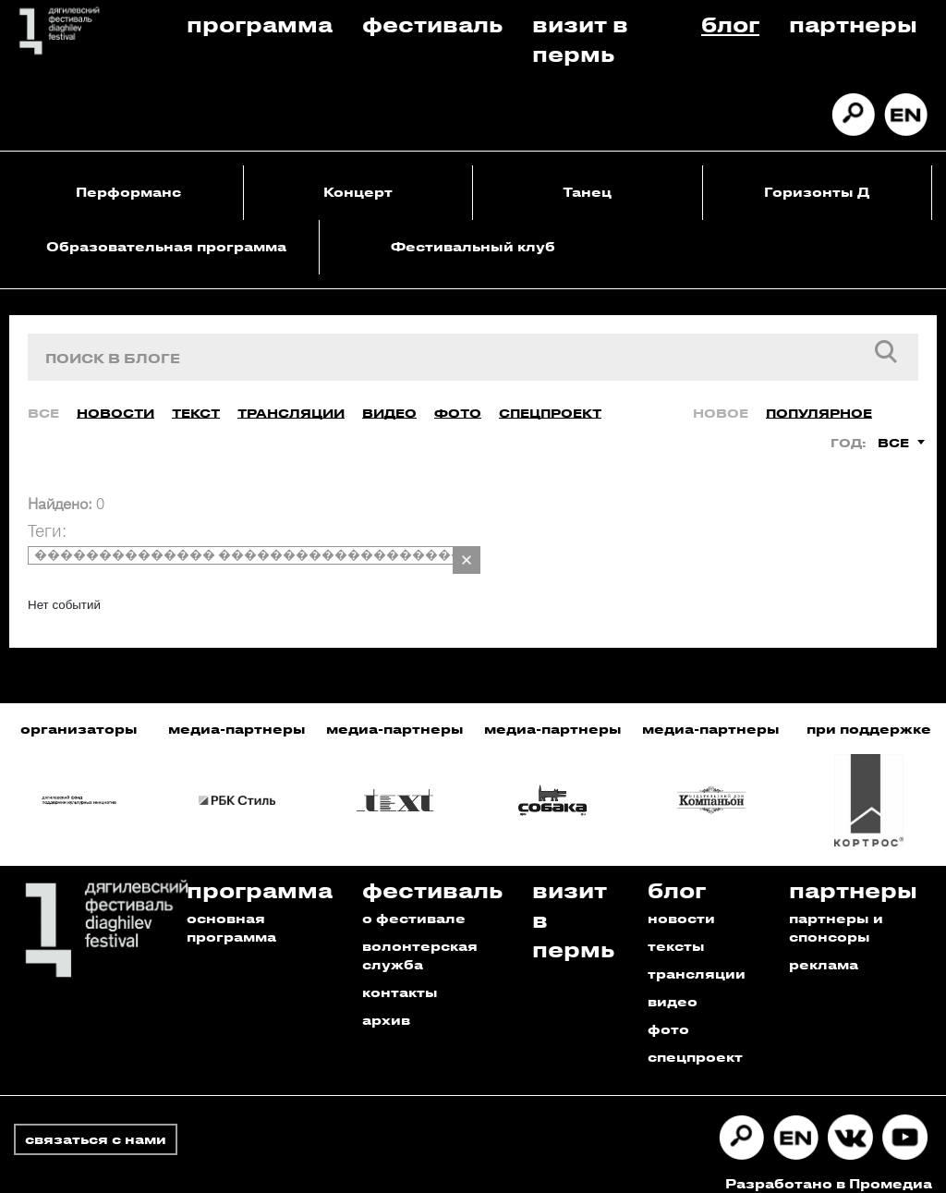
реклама (823, 949)
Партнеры (853, 23)
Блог (730, 23)
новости (681, 903)
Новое (720, 398)
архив (386, 1005)
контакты (400, 977)
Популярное (819, 398)
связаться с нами (95, 1124)
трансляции (697, 959)
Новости (115, 398)
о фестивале (414, 903)
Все (43, 398)
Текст (196, 398)
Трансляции (291, 398)
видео (672, 986)
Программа (260, 23)
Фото (457, 398)
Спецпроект (550, 398)
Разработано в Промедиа (828, 1168)
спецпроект (695, 1042)
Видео (389, 398)
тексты (676, 931)
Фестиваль (432, 23)
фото (668, 1014)
